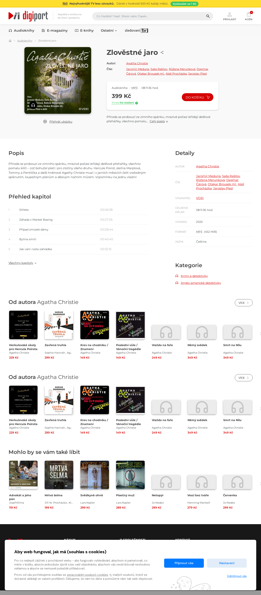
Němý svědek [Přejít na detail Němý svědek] (198, 349)
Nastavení (226, 563)
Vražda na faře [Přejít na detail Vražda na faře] (162, 349)
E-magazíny (54, 31)
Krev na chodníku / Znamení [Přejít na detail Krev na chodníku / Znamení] (93, 351)
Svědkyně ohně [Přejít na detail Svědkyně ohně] (92, 499)
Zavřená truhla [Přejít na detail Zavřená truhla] (56, 349)
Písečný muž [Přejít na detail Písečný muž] (126, 499)
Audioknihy (22, 31)
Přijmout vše (184, 563)
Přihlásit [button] (229, 16)
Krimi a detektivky (194, 279)
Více (244, 307)
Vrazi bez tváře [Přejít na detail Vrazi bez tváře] (198, 499)
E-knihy (84, 31)
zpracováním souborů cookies (87, 575)
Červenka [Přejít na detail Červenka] (230, 499)
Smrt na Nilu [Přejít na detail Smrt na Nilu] (233, 349)
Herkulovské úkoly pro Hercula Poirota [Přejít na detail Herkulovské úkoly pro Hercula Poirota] (23, 353)
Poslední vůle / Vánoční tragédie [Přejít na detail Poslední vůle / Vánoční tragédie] (129, 351)
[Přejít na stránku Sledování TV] (130, 4)
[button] (57, 122)
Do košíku (196, 98)
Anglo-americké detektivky (201, 286)
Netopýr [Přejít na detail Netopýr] (158, 499)
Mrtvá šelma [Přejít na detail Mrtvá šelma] (54, 499)
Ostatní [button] (109, 31)
